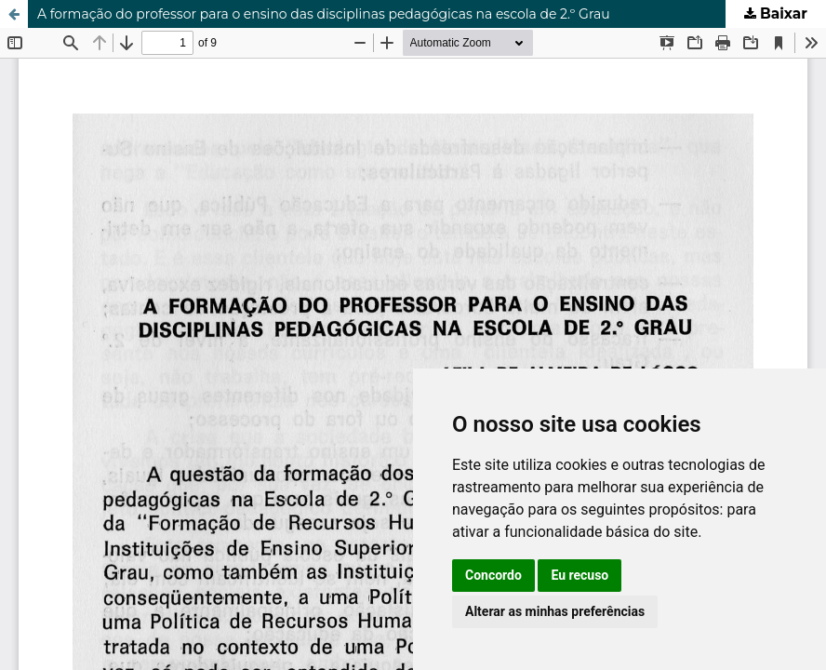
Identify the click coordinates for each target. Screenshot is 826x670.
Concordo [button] (493, 575)
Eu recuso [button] (579, 575)
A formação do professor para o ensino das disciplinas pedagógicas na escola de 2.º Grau (323, 14)
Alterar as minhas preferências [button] (555, 611)
